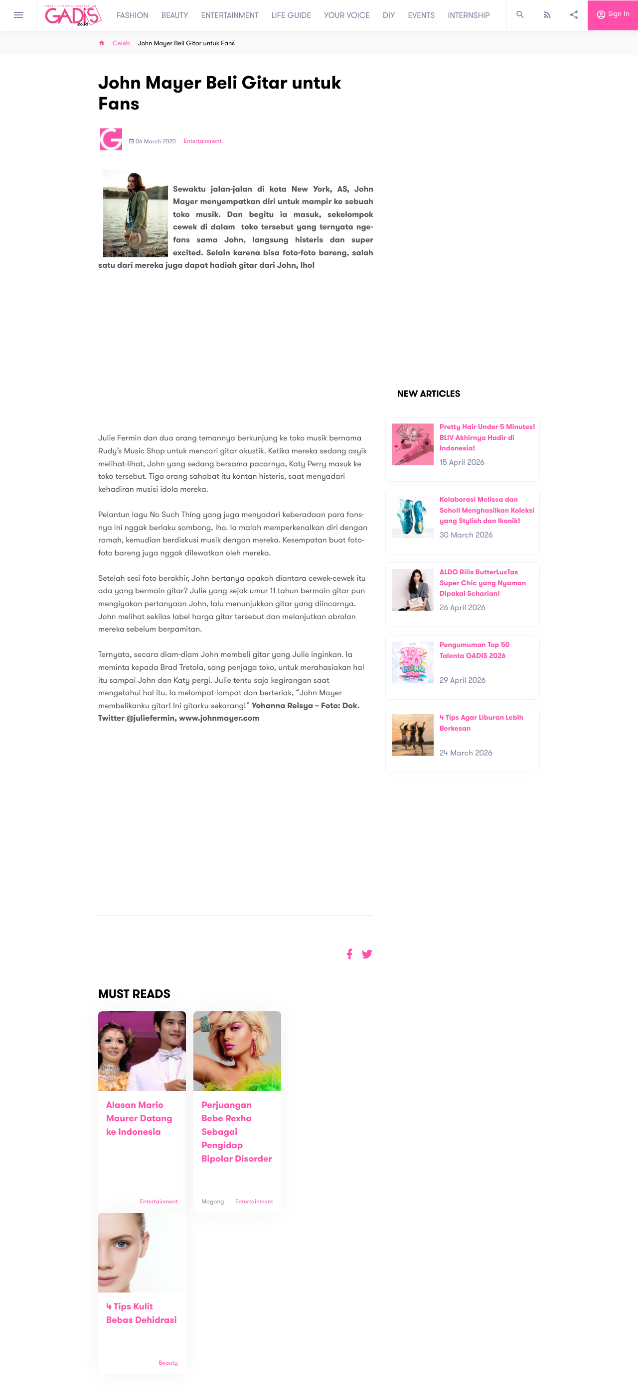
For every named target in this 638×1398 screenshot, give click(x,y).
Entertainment (203, 141)
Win (357, 1327)
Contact (188, 1332)
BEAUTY (174, 15)
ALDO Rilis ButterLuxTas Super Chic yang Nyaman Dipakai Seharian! (483, 582)
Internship (190, 1353)
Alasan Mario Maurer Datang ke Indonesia (139, 1118)
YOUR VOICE (347, 15)
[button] (367, 954)
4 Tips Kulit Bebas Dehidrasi (313, 1118)
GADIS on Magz (423, 1327)
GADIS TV (381, 1327)
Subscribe (563, 1291)
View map (46, 1364)
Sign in (613, 15)
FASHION (133, 15)
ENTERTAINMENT (230, 15)
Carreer (187, 1343)
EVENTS (421, 15)
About (184, 1322)
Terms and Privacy (391, 1392)
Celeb (121, 43)
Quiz (340, 1327)
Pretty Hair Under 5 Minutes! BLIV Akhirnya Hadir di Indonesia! (487, 437)
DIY (389, 15)
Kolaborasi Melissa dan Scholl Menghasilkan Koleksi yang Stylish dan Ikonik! (487, 510)
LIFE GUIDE (291, 15)
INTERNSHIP (469, 15)
